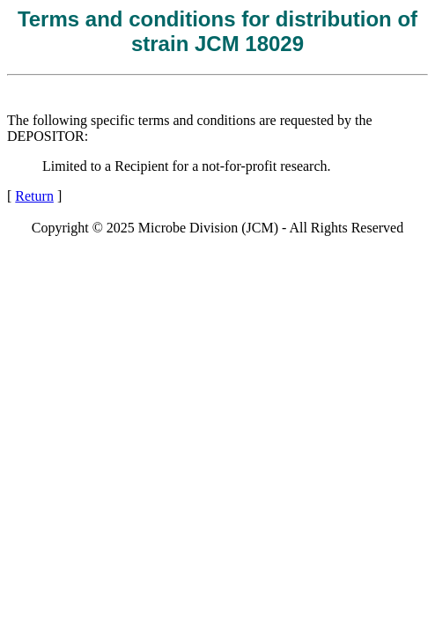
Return (34, 195)
